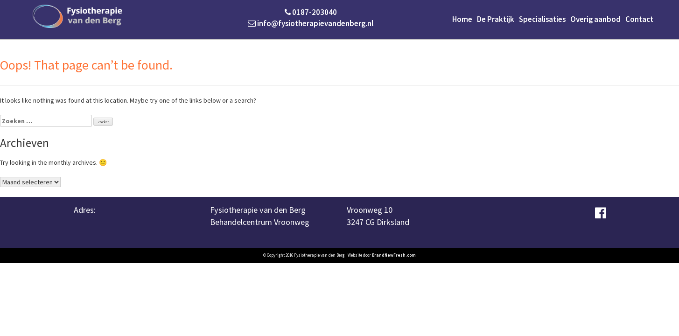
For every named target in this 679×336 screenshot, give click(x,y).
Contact (639, 19)
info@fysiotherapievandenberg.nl (310, 23)
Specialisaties (542, 19)
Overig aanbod (595, 19)
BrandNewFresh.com (394, 255)
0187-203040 (311, 12)
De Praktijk (495, 19)
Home (462, 19)
